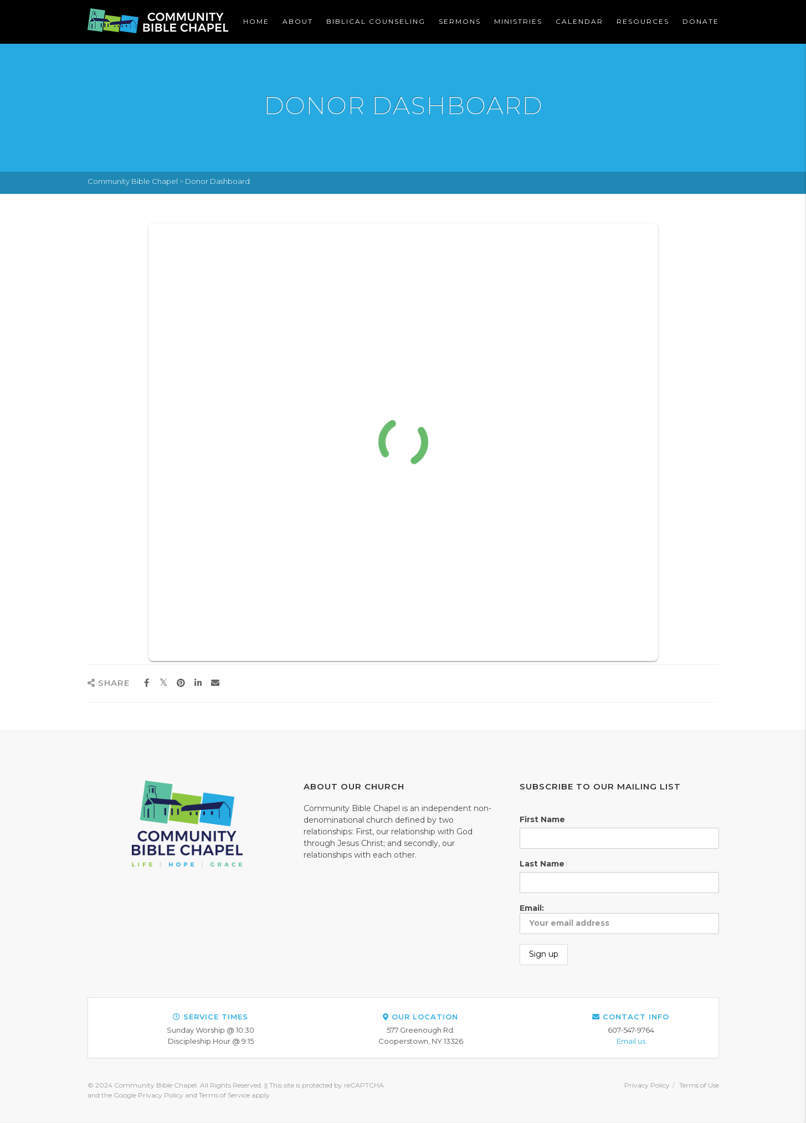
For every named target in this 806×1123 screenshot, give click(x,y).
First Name (542, 819)
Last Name (542, 864)
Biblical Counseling (375, 21)
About (298, 21)
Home (256, 21)
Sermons (460, 21)
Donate (700, 21)
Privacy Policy (647, 1085)
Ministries (518, 21)
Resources (643, 21)
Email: (619, 918)
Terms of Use (699, 1085)
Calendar (579, 21)
